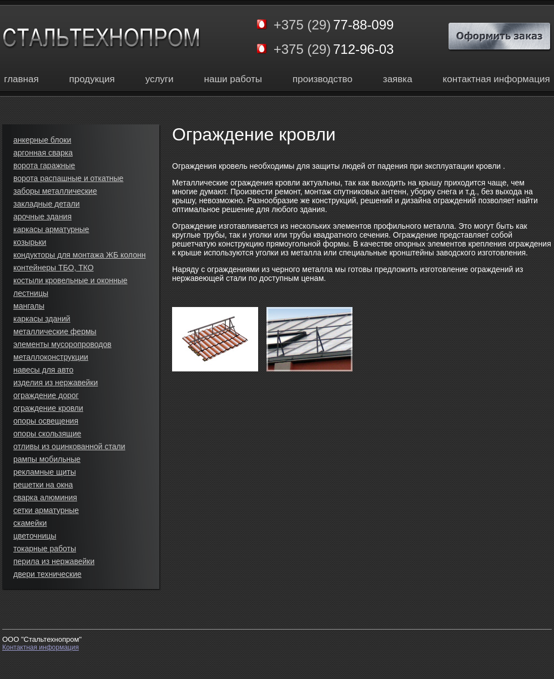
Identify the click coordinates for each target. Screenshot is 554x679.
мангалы (28, 305)
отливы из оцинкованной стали (69, 446)
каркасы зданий (41, 318)
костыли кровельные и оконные (70, 280)
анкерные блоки (42, 139)
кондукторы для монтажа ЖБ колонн (79, 254)
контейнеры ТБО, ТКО (53, 267)
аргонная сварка (43, 152)
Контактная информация (40, 647)
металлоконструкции (50, 357)
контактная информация (496, 79)
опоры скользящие (47, 433)
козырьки (29, 242)
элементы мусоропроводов (62, 344)
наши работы (233, 79)
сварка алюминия (45, 497)
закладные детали (46, 203)
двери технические (47, 574)
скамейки (30, 523)
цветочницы (34, 535)
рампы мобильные (46, 459)
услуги (159, 79)
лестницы (30, 293)
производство (322, 79)
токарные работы (44, 548)
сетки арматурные (46, 510)
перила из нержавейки (53, 561)
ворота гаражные (44, 165)
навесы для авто (43, 369)
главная (21, 79)
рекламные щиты (44, 471)
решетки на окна (43, 484)
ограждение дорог (46, 395)
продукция (92, 79)
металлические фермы (55, 331)
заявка (397, 79)
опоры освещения (45, 420)
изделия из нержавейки (55, 382)
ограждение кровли (48, 408)
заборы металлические (55, 191)
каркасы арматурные (51, 229)
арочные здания (42, 216)
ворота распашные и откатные (68, 178)
